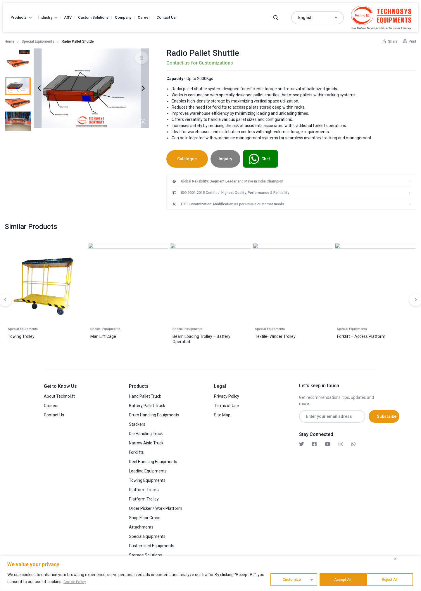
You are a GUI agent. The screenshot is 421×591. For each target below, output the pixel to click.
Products (21, 17)
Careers (51, 403)
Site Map (222, 413)
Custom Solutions (93, 17)
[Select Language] (317, 17)
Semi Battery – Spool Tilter (117, 334)
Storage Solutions (145, 553)
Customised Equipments (151, 544)
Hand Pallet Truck (145, 394)
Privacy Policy (226, 394)
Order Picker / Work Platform (155, 506)
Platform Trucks (144, 488)
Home (9, 41)
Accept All (390, 579)
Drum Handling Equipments (154, 413)
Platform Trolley (144, 497)
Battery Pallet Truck (147, 403)
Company (123, 17)
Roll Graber (185, 334)
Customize (290, 579)
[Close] (395, 559)
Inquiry (230, 159)
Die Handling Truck (146, 432)
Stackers (137, 422)
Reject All (341, 579)
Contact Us (166, 17)
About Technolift (59, 394)
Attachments (141, 525)
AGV (68, 17)
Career (144, 17)
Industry (48, 17)
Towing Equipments (147, 478)
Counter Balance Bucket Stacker (40, 334)
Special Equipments (38, 41)
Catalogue (189, 159)
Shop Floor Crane (145, 516)
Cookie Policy (75, 582)
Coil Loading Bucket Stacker (364, 334)
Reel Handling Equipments (153, 460)
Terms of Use (226, 403)
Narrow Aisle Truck (146, 441)
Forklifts (136, 450)
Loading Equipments (148, 469)
